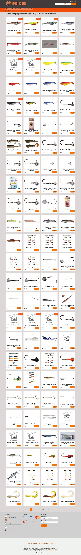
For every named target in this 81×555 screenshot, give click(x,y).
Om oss (15, 8)
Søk (73, 3)
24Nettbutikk (43, 552)
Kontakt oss (30, 8)
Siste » (48, 509)
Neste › (43, 509)
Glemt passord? (55, 525)
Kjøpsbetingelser (34, 543)
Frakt (29, 543)
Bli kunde (11, 8)
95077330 (44, 546)
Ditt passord (43, 520)
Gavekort (20, 8)
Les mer (44, 550)
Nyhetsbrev (52, 543)
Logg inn (24, 8)
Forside (6, 8)
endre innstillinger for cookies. (52, 550)
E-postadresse (44, 516)
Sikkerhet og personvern (44, 543)
